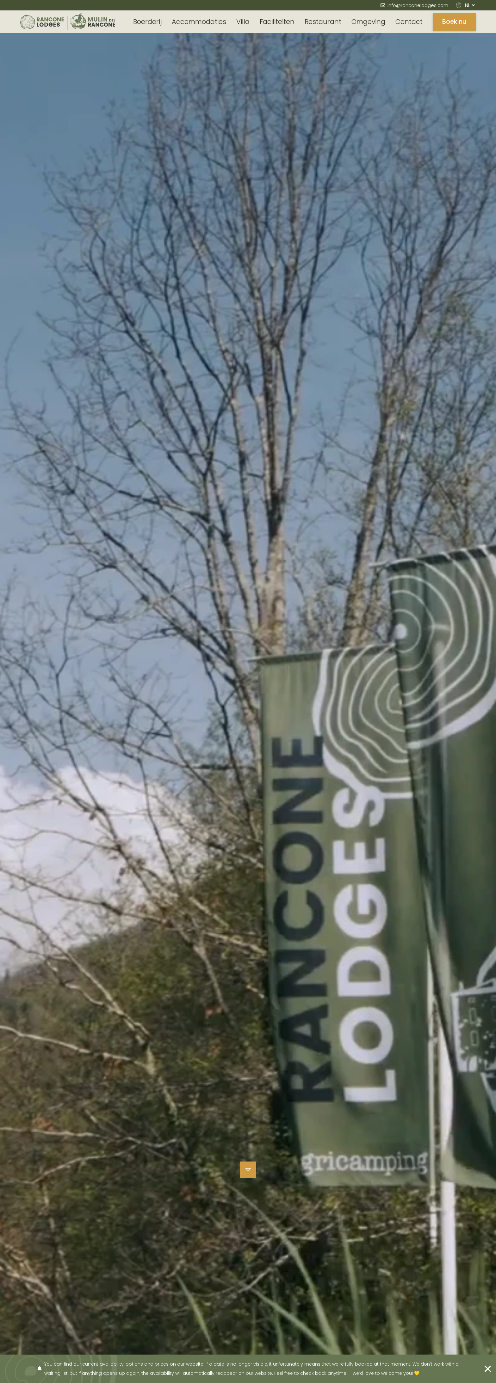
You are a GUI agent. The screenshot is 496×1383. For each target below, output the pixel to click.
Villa (243, 21)
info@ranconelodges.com (418, 5)
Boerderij (147, 21)
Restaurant (323, 21)
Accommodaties (199, 21)
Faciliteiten (277, 21)
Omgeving (368, 21)
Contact (409, 21)
